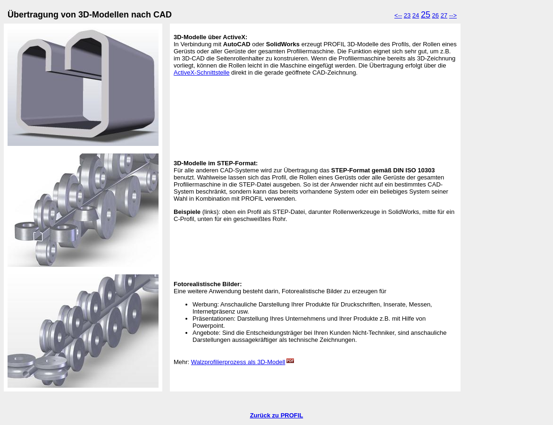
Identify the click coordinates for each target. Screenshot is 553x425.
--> (453, 15)
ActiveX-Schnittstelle (202, 72)
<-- (398, 15)
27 (444, 15)
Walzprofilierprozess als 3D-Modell (242, 362)
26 (435, 15)
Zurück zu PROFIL (276, 415)
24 (415, 15)
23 (407, 15)
